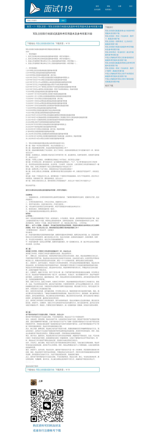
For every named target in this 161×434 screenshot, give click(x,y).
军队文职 (41, 26)
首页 (29, 26)
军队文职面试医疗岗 (45, 43)
